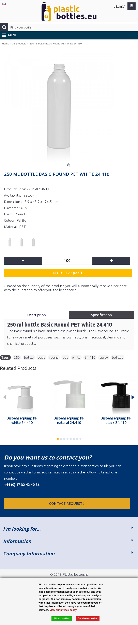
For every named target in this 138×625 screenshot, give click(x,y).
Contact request (67, 503)
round (54, 357)
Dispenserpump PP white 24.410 (21, 420)
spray (103, 357)
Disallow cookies (87, 618)
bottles (117, 357)
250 (17, 357)
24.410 (90, 357)
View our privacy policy (63, 610)
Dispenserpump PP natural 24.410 (69, 420)
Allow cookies (61, 618)
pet (65, 357)
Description (36, 315)
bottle (29, 357)
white (76, 357)
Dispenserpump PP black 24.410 (116, 420)
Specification (101, 315)
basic (41, 357)
